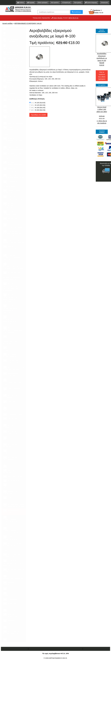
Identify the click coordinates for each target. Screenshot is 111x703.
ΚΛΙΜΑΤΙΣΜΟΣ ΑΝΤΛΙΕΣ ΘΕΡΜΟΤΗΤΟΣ (12, 374)
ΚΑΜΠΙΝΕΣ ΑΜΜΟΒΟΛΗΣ (9, 583)
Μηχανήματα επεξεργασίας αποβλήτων (12, 615)
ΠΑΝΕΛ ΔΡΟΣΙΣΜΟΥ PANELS (13, 390)
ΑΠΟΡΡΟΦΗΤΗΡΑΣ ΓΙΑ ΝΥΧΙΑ (13, 571)
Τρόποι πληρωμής (91, 2)
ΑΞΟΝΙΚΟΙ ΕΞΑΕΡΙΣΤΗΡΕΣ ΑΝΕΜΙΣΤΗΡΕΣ (9, 205)
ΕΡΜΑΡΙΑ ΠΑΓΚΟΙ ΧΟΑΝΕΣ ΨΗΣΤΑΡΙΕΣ (12, 538)
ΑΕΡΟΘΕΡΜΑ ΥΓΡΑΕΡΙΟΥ (10, 452)
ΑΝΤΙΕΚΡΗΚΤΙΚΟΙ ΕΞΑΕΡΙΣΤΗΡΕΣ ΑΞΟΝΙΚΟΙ (13, 226)
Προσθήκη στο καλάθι (38, 115)
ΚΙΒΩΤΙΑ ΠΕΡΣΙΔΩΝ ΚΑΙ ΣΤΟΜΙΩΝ (12, 101)
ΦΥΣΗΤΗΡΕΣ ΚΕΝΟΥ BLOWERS (13, 349)
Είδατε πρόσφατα (42, 2)
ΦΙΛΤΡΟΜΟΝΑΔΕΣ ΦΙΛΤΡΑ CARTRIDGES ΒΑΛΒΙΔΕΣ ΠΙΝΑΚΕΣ (11, 67)
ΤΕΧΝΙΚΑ (8, 29)
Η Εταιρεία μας (66, 2)
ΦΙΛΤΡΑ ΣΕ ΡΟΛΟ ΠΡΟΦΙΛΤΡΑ (11, 81)
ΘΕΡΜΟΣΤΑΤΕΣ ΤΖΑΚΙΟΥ (11, 118)
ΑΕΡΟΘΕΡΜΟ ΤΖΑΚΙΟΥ (10, 594)
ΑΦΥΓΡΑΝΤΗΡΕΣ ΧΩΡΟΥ (11, 409)
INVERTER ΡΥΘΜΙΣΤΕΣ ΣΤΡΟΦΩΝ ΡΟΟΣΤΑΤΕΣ (11, 248)
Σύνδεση (20, 2)
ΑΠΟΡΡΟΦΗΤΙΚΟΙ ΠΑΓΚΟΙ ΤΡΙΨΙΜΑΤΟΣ (11, 53)
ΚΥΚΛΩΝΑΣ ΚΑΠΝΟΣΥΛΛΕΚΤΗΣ (10, 605)
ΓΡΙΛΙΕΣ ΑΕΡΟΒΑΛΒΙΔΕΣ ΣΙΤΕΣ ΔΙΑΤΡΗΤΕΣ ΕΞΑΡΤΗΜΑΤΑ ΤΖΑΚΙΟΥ (12, 130)
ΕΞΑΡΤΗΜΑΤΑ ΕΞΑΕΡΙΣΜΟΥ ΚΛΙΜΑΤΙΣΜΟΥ (13, 198)
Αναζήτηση (76, 12)
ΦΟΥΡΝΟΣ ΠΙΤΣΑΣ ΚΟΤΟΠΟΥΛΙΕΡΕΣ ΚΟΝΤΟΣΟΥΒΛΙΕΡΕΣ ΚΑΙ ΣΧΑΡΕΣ (12, 546)
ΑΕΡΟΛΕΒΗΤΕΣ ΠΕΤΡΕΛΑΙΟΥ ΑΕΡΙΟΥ (11, 432)
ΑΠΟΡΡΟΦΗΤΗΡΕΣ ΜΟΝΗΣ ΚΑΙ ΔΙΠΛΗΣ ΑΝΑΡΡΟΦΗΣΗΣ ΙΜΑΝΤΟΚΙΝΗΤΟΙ (12, 309)
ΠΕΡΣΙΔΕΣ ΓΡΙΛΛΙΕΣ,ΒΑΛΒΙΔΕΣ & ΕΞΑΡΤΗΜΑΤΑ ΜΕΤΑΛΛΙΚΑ (12, 530)
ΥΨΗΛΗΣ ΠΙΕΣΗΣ (11, 640)
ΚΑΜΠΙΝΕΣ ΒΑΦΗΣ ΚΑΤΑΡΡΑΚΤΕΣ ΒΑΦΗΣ (12, 47)
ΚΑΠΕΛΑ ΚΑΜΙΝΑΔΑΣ (13, 123)
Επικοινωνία (104, 2)
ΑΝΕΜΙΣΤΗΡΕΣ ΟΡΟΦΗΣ (11, 219)
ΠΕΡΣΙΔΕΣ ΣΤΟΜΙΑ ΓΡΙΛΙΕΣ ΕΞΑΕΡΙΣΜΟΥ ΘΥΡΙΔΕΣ (12, 155)
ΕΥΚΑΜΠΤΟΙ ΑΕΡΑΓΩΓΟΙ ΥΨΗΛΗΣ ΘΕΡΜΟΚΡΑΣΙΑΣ (11, 184)
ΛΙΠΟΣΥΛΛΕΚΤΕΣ (11, 610)
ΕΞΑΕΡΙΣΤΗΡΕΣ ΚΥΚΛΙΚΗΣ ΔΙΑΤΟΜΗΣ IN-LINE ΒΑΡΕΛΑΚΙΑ (12, 233)
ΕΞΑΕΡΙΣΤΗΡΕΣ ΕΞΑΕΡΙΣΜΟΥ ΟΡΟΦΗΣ (11, 362)
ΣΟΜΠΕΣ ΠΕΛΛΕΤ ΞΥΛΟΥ (12, 499)
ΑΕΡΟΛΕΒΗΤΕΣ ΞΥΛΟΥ (11, 439)
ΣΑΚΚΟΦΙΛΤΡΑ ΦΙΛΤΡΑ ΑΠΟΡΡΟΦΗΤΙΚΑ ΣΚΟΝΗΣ (13, 60)
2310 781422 (57, 18)
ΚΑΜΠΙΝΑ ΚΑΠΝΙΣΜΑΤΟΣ (9, 622)
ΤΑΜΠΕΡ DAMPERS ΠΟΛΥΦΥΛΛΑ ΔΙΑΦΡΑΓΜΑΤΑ (13, 148)
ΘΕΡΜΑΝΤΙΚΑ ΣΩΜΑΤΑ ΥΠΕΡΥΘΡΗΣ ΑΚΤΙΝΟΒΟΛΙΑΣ (13, 505)
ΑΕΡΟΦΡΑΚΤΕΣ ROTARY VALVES (11, 355)
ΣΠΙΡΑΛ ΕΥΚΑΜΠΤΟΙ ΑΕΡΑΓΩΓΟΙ (13, 191)
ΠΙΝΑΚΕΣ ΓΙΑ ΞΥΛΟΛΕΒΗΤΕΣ (10, 492)
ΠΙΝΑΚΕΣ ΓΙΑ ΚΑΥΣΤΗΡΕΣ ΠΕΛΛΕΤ (11, 486)
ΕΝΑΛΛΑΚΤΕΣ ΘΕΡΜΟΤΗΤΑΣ (10, 402)
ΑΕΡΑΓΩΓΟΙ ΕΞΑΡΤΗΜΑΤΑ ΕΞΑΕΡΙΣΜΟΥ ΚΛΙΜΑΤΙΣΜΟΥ (13, 140)
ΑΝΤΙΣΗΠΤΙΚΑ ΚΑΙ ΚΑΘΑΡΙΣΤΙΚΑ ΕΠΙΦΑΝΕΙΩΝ (13, 577)
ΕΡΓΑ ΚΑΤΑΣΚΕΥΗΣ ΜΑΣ (12, 34)
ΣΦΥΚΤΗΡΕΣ (10, 627)
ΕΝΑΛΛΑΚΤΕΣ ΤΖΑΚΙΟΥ (10, 94)
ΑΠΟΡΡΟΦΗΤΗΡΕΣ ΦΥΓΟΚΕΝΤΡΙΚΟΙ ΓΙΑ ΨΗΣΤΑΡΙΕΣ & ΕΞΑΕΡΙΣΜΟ (13, 633)
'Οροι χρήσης (77, 2)
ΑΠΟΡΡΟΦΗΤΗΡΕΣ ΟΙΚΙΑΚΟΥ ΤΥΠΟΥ (12, 555)
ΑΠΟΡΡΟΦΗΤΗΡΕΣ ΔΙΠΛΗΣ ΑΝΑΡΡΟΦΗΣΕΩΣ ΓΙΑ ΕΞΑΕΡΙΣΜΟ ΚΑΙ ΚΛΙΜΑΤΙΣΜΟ (12, 287)
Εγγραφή (30, 2)
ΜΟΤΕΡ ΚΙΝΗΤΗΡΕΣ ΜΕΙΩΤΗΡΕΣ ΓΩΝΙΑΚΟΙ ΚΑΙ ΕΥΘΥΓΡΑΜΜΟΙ (13, 330)
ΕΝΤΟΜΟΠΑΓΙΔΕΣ (12, 589)
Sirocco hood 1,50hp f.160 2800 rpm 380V (101, 109)
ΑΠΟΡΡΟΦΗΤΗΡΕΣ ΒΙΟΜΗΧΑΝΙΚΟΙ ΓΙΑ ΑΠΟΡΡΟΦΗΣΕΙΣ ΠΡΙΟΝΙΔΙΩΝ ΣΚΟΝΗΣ (12, 298)
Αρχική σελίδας (7, 23)
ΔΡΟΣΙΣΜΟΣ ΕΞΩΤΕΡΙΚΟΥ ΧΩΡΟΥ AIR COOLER (12, 382)
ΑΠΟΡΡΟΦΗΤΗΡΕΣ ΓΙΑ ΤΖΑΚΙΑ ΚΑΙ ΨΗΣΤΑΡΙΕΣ (13, 368)
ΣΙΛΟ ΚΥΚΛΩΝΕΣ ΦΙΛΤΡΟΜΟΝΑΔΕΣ (11, 40)
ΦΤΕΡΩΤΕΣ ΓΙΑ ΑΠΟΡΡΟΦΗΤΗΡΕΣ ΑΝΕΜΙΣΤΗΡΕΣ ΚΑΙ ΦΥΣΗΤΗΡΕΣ (11, 340)
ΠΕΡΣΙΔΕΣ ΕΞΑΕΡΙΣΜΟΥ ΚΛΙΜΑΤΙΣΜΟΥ (13, 163)
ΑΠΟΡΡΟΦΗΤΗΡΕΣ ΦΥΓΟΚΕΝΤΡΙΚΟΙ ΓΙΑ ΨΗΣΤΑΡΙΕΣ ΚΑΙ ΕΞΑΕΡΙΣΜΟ (13, 266)
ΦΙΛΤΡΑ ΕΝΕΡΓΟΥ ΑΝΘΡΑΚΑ (11, 75)
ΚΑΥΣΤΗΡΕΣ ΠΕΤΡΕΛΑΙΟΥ (10, 471)
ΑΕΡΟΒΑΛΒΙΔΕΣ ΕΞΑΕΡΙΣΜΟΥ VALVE (28, 23)
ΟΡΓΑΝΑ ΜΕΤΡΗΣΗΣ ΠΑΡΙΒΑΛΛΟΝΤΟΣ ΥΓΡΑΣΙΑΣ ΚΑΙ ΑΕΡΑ (13, 563)
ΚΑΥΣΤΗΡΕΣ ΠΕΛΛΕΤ (13, 477)
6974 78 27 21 (73, 18)
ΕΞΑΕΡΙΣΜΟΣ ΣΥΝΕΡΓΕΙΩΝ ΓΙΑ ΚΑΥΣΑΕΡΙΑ (13, 176)
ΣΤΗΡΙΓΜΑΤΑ (10, 599)
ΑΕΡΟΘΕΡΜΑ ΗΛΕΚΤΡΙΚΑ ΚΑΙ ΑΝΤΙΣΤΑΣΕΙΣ (10, 459)
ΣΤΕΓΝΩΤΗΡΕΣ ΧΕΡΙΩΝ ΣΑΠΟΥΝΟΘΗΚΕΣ (12, 420)
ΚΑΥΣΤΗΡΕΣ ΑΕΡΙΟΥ (13, 466)
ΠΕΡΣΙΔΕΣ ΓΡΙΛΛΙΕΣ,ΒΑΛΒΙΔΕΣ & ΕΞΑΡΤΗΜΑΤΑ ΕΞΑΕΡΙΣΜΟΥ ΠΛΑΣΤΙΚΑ (13, 520)
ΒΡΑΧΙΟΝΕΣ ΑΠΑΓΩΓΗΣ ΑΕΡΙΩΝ (10, 170)
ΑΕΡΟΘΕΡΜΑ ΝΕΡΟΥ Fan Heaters (13, 396)
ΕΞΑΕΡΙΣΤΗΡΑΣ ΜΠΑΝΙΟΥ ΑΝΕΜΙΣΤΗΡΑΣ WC (13, 241)
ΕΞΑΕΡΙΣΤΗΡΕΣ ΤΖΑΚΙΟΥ (11, 111)
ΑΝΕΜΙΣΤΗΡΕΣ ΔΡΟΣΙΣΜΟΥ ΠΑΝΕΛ (11, 213)
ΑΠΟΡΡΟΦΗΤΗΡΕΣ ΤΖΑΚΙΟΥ (12, 88)
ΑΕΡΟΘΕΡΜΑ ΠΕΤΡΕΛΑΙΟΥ (10, 445)
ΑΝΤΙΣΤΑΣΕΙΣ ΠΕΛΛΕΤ (13, 481)
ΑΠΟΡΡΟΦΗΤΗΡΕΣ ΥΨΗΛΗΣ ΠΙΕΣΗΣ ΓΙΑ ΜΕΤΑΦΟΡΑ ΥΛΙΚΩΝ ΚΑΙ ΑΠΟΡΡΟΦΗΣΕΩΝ (12, 276)
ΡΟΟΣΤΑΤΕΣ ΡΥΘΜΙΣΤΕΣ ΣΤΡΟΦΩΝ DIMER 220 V (11, 257)
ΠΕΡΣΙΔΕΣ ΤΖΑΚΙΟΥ (12, 106)
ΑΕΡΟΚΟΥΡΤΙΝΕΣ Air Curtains (13, 426)
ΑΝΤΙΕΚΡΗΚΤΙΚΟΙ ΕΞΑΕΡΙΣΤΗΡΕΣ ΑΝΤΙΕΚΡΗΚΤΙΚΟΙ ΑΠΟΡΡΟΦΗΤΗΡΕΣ (11, 320)
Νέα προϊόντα (55, 2)
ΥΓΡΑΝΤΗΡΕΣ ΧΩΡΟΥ (13, 414)
